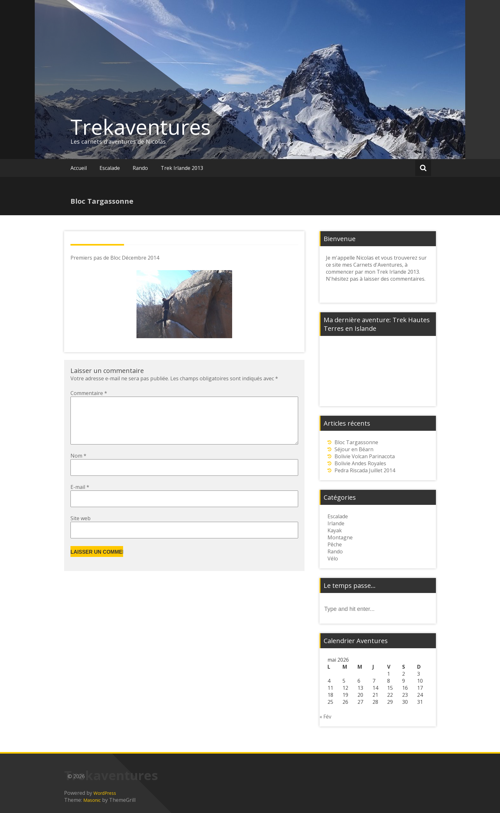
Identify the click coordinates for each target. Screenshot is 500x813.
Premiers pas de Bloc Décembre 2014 (114, 257)
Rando (140, 167)
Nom (78, 465)
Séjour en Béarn (354, 449)
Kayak (334, 530)
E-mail (79, 497)
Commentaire (88, 393)
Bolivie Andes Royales (360, 463)
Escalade (109, 167)
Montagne (340, 537)
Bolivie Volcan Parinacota (365, 456)
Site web (80, 528)
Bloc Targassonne (356, 442)
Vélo (332, 558)
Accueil (78, 167)
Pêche (334, 544)
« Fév (325, 716)
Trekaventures (140, 127)
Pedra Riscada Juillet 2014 (365, 470)
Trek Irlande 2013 (182, 167)
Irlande (335, 523)
